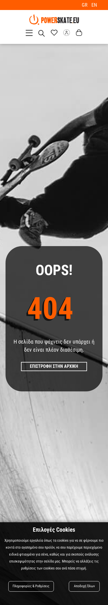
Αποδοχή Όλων (84, 586)
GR (85, 5)
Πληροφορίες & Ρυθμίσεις (31, 586)
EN (94, 5)
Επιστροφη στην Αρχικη (54, 366)
